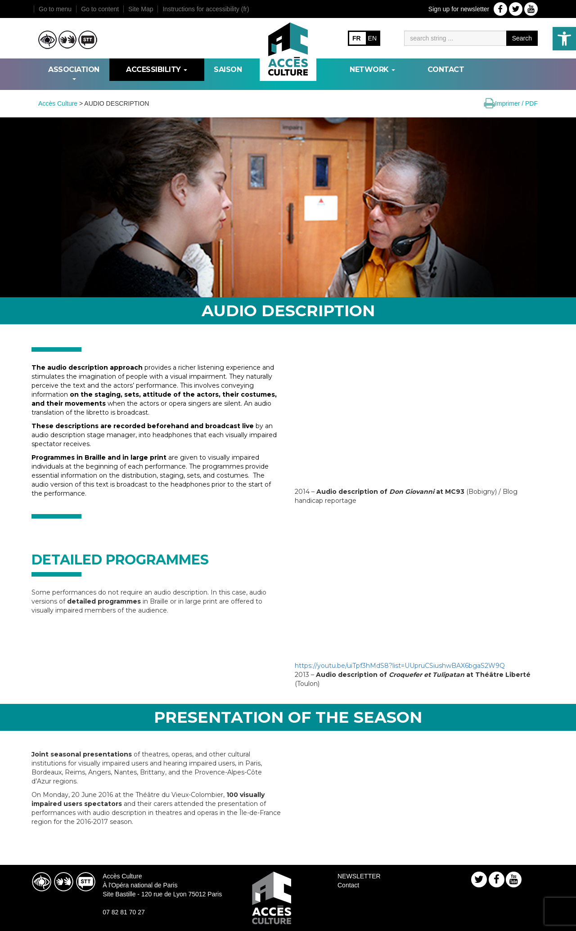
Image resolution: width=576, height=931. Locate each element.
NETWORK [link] (372, 69)
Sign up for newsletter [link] (458, 9)
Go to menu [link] (55, 9)
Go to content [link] (100, 9)
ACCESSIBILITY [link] (156, 69)
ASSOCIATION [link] (73, 72)
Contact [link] (446, 69)
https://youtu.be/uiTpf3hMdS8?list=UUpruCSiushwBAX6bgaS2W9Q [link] (400, 666)
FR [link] (356, 38)
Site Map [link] (140, 9)
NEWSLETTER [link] (359, 876)
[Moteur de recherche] (455, 38)
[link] (564, 38)
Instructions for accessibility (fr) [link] (205, 9)
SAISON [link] (228, 69)
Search (522, 38)
